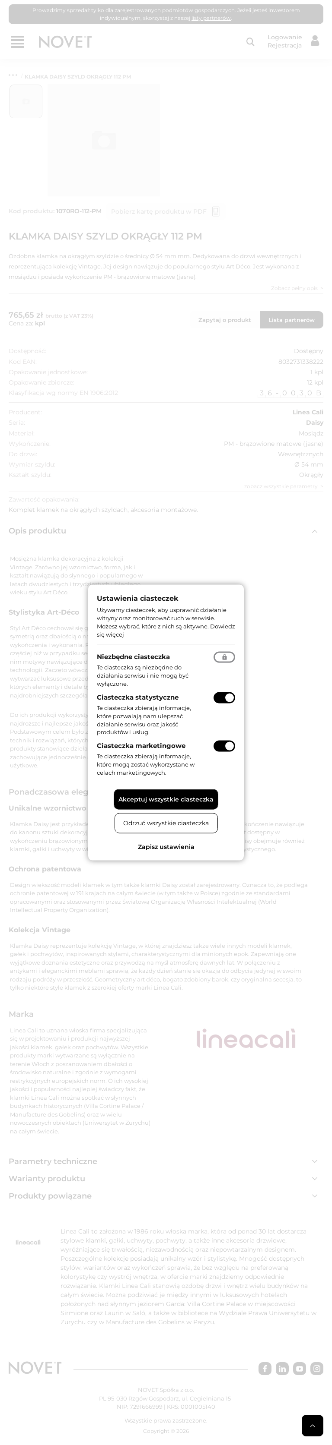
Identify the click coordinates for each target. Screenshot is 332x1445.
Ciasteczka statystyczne (138, 697)
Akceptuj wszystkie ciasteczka (166, 799)
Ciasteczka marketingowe (141, 745)
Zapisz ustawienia (166, 846)
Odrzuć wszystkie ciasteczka (166, 823)
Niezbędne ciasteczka (133, 657)
